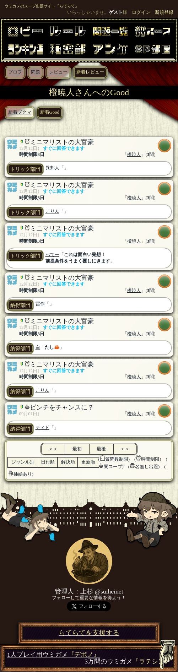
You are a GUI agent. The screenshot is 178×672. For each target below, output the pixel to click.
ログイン (141, 12)
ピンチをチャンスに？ (62, 407)
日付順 (48, 462)
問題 (35, 72)
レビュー (58, 72)
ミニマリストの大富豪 (62, 142)
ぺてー (52, 254)
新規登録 (164, 12)
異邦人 (52, 168)
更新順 (88, 462)
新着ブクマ (19, 112)
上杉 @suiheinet (101, 591)
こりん (52, 211)
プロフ (15, 72)
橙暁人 (134, 154)
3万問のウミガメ (128, 661)
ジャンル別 (22, 462)
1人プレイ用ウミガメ (53, 654)
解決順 (68, 462)
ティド (42, 427)
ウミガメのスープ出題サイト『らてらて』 (42, 6)
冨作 (40, 304)
